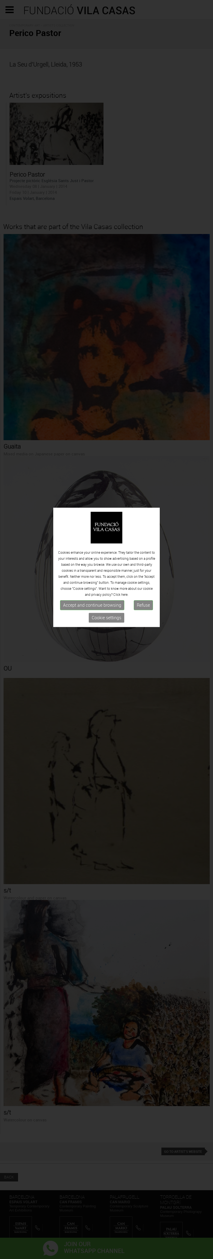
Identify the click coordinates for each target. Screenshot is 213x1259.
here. (124, 574)
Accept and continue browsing (92, 585)
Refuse (143, 585)
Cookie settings (106, 598)
